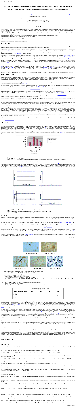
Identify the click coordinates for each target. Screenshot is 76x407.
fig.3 (61, 237)
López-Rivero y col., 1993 (6, 50)
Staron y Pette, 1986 (22, 313)
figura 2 (20, 166)
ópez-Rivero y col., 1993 (35, 89)
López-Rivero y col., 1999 (68, 58)
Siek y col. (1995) (50, 313)
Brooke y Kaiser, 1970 (62, 95)
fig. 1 (58, 163)
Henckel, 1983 (72, 82)
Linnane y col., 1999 (38, 225)
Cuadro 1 (57, 237)
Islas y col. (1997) (25, 83)
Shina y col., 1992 (67, 56)
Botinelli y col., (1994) (59, 313)
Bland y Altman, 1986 (41, 311)
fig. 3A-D (62, 132)
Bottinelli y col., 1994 (68, 55)
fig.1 (52, 131)
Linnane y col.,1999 (16, 304)
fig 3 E (46, 127)
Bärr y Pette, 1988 (56, 66)
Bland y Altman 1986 (9, 120)
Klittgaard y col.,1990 (29, 234)
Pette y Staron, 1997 (48, 227)
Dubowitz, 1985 (41, 86)
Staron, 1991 (61, 222)
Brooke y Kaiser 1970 (18, 53)
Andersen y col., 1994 (69, 222)
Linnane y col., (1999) (47, 67)
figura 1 (56, 161)
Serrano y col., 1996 (5, 62)
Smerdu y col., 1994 (9, 67)
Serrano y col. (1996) (11, 231)
